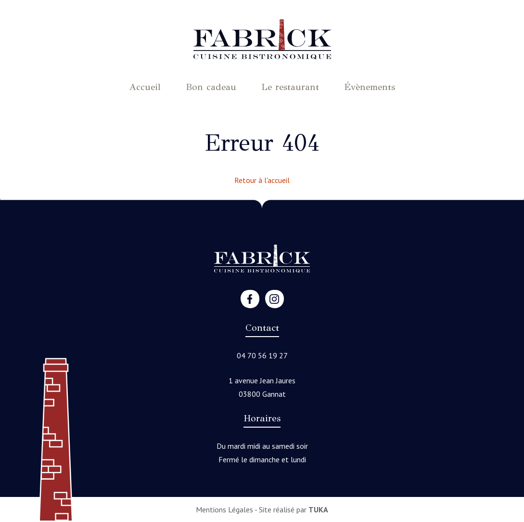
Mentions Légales (224, 509)
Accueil (145, 86)
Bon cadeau (211, 86)
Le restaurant (290, 86)
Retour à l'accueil (262, 180)
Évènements (369, 86)
